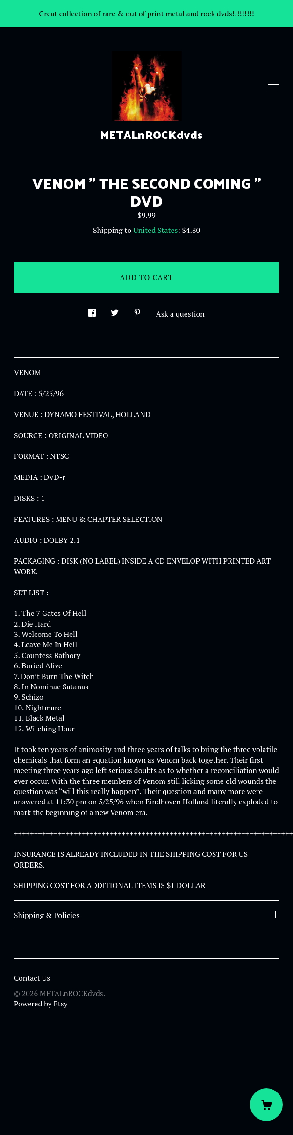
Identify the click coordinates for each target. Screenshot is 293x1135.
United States (155, 230)
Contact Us (32, 978)
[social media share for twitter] (115, 310)
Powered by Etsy (41, 1003)
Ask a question (180, 314)
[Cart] (266, 1104)
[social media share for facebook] (92, 310)
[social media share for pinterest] (137, 310)
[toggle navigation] (273, 88)
